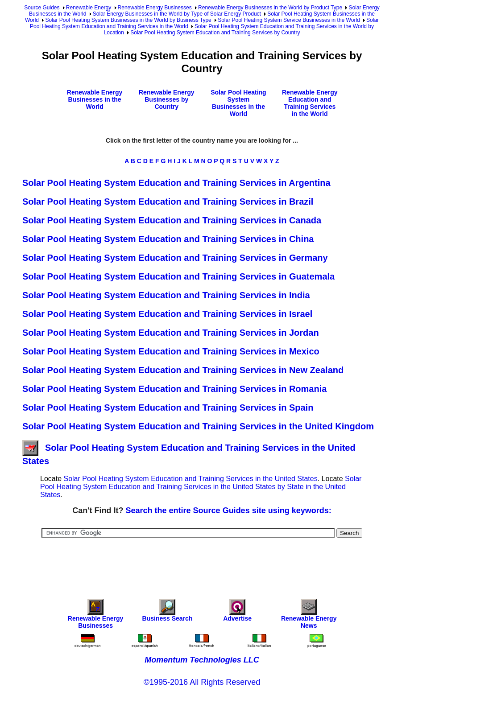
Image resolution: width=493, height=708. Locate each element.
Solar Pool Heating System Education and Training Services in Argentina (176, 183)
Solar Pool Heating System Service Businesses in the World (289, 20)
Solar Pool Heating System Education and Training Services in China (168, 239)
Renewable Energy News (309, 616)
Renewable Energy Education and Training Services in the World (310, 103)
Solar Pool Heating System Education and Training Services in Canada (171, 220)
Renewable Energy (88, 7)
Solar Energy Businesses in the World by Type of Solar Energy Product (177, 14)
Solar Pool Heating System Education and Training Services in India (166, 295)
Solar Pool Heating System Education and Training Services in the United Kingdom (198, 426)
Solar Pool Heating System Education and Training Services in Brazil (167, 201)
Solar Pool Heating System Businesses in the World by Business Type (128, 20)
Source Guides (41, 7)
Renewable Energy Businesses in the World (95, 99)
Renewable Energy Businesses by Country (167, 99)
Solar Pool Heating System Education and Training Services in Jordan (170, 333)
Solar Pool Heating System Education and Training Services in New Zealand (183, 370)
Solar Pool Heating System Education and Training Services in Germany (175, 258)
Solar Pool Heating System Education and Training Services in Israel (167, 314)
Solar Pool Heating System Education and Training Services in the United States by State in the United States (200, 486)
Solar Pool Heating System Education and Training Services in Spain (167, 407)
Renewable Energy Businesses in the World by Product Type (270, 7)
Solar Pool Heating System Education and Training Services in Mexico (170, 351)
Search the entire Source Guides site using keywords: (228, 510)
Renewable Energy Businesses (155, 7)
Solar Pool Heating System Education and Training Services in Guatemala (178, 276)
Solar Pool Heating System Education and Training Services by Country (215, 32)
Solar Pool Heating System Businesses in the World (238, 103)
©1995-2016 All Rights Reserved (202, 682)
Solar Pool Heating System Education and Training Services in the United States (190, 478)
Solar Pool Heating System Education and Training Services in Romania (174, 389)
